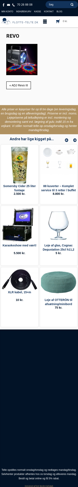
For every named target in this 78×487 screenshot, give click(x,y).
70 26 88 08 (24, 4)
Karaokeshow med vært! (19, 245)
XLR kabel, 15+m (19, 292)
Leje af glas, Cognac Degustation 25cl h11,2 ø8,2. (58, 249)
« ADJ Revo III (18, 85)
